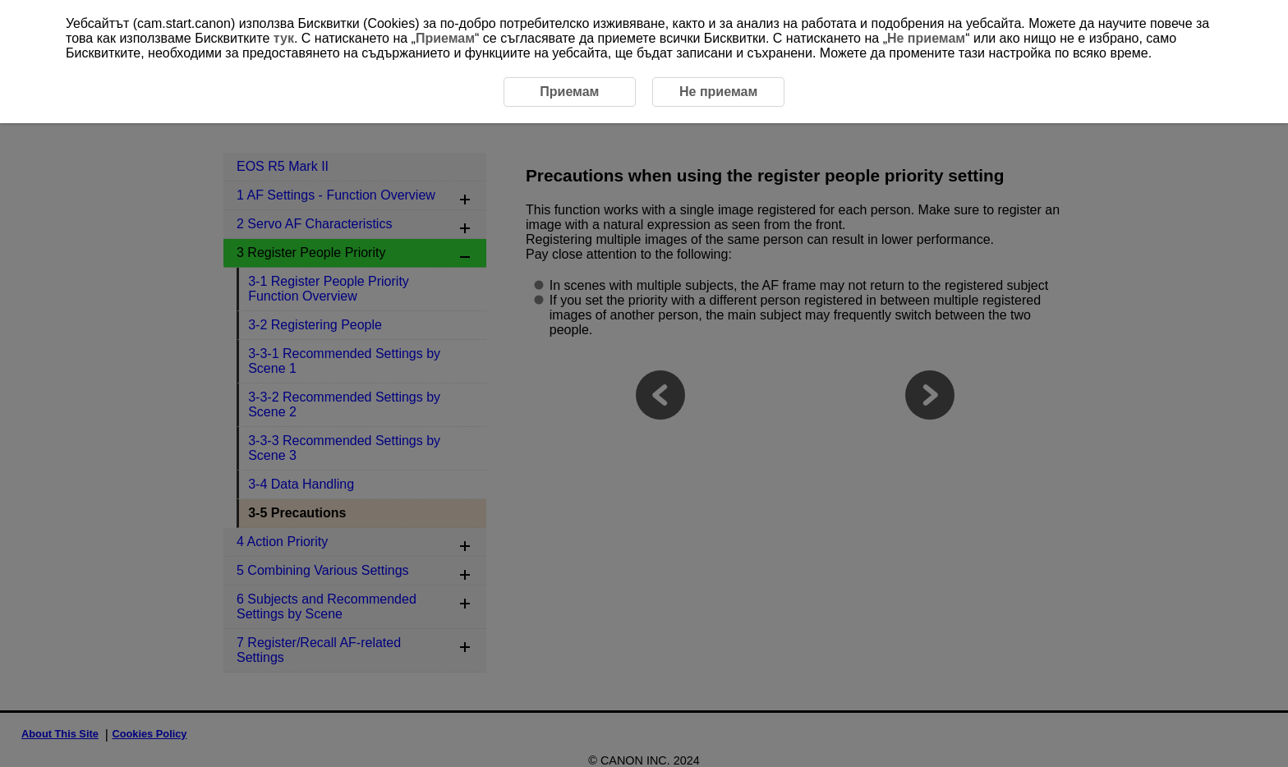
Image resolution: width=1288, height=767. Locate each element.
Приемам (445, 38)
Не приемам (926, 38)
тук (284, 38)
